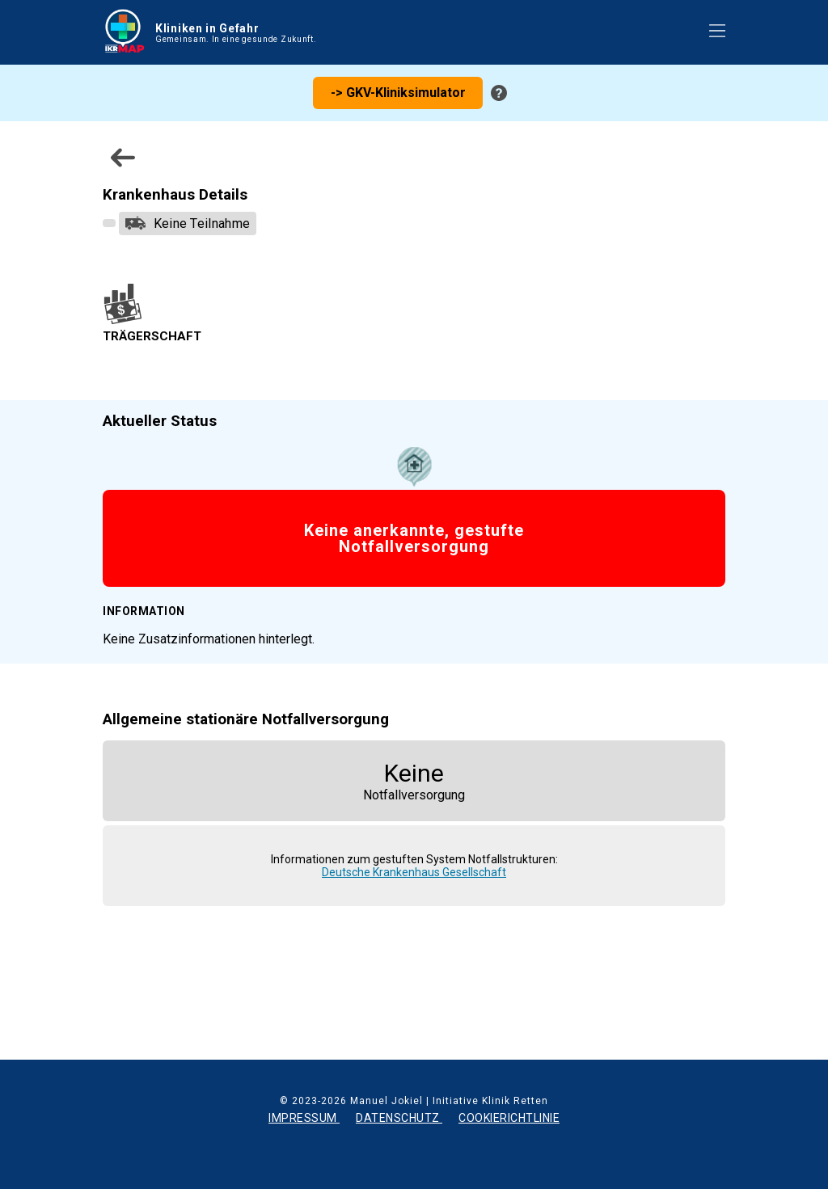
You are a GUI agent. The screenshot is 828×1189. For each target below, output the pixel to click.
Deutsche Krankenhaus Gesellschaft (414, 872)
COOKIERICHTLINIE (509, 1117)
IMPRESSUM (304, 1117)
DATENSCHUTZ (399, 1117)
